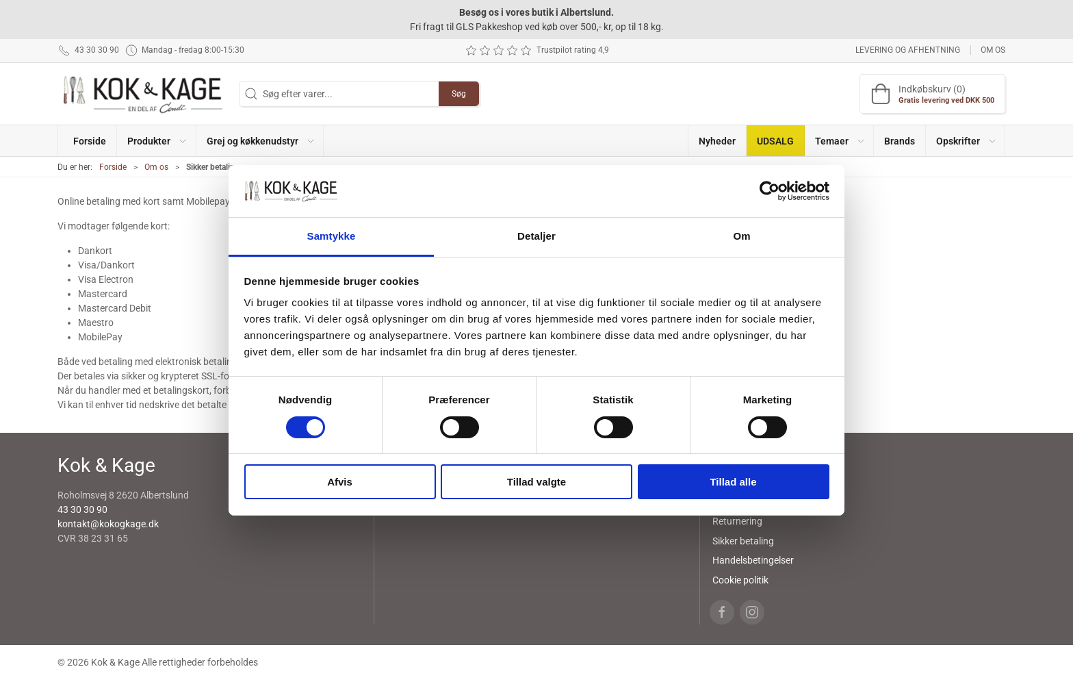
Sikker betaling (743, 541)
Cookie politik (740, 580)
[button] (156, 140)
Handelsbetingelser (753, 560)
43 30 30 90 (82, 509)
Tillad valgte (536, 482)
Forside (113, 167)
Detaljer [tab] (536, 236)
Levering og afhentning (907, 50)
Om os (993, 50)
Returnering (737, 521)
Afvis (339, 482)
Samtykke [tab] (331, 236)
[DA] (143, 93)
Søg (459, 94)
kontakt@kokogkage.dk (108, 523)
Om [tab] (741, 236)
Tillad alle (733, 482)
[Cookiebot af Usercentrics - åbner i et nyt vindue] (769, 191)
